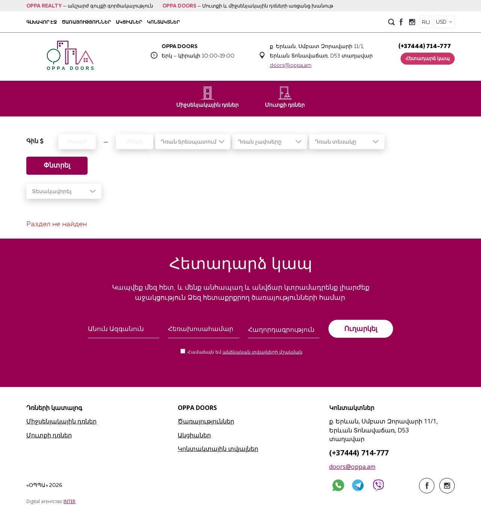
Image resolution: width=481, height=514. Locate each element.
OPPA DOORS (179, 6)
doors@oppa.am (291, 65)
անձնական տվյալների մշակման (262, 352)
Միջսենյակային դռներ (207, 97)
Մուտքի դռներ (285, 97)
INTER (70, 501)
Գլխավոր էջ (41, 22)
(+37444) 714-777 (424, 46)
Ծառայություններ (86, 22)
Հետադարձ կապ (427, 58)
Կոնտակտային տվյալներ (218, 448)
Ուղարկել (360, 329)
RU (426, 22)
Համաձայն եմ (245, 352)
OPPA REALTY (44, 6)
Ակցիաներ (129, 22)
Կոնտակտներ (163, 22)
